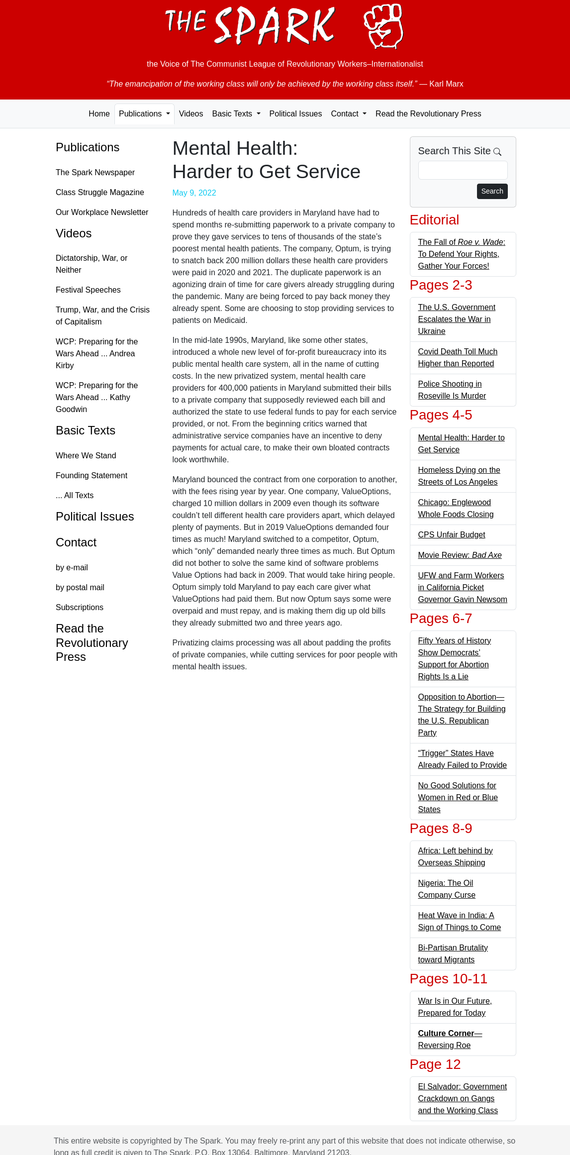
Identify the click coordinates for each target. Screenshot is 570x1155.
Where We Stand (86, 455)
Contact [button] (346, 113)
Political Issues (296, 113)
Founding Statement (91, 475)
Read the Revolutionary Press (428, 113)
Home (99, 113)
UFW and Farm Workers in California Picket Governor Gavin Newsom (463, 587)
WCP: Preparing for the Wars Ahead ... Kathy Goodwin (97, 397)
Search (492, 191)
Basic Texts (85, 430)
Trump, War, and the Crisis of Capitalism (103, 316)
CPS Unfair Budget (451, 534)
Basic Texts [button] (233, 113)
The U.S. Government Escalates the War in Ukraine (457, 319)
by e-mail (72, 567)
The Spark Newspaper (95, 172)
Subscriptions (79, 607)
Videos (191, 113)
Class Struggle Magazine (100, 192)
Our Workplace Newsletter (102, 212)
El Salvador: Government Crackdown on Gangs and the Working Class (462, 1098)
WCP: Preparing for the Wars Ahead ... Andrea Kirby (97, 353)
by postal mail (80, 587)
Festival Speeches (88, 290)
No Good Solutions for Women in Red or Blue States (458, 797)
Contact (76, 542)
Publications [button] (141, 113)
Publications (87, 147)
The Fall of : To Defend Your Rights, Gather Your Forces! (462, 254)
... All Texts (75, 495)
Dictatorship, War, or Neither (91, 264)
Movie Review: (460, 555)
